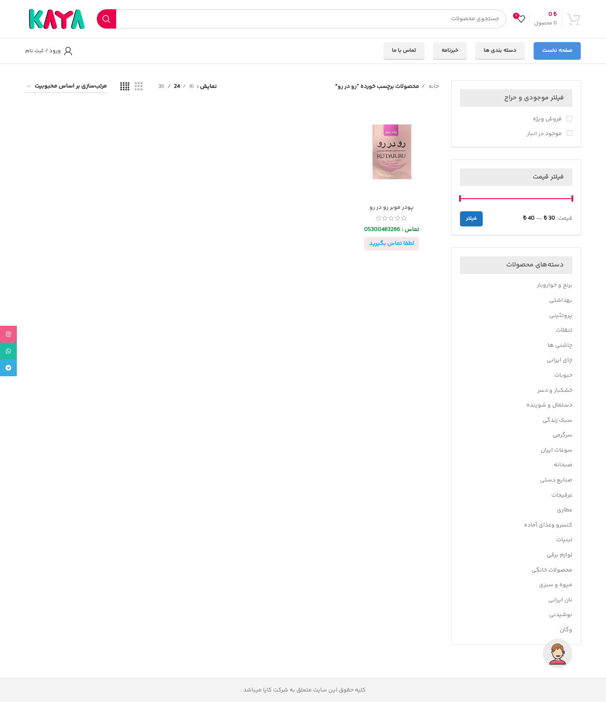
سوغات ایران (556, 450)
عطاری (564, 510)
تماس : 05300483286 (391, 229)
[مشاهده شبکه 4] (124, 87)
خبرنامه (449, 50)
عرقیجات (561, 495)
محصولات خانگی (552, 570)
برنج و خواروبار (554, 285)
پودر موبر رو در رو (391, 207)
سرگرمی (562, 435)
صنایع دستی (556, 480)
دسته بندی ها (500, 50)
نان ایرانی (560, 600)
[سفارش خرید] (66, 87)
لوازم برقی (559, 555)
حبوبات (563, 375)
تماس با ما (404, 50)
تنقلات (564, 330)
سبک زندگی (557, 420)
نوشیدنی (560, 615)
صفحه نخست (557, 50)
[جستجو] (301, 19)
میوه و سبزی (555, 585)
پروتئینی (560, 315)
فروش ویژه (548, 119)
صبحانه (563, 465)
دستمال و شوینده (549, 405)
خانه (433, 86)
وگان (566, 630)
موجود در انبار (545, 134)
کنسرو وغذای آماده (548, 525)
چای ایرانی (559, 360)
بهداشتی (560, 300)
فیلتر (471, 219)
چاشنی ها (560, 345)
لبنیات (564, 540)
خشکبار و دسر (554, 390)
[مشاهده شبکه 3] (139, 87)
